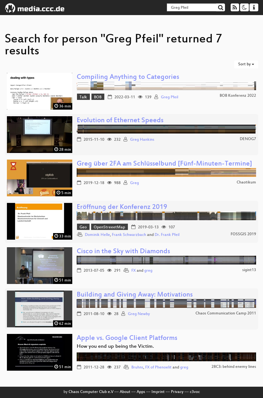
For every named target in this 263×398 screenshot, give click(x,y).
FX (133, 271)
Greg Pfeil (169, 97)
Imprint (158, 392)
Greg (134, 183)
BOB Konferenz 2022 (238, 96)
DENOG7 (248, 139)
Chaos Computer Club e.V (90, 392)
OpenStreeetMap (109, 227)
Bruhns (137, 367)
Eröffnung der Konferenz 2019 (122, 207)
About (125, 392)
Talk (83, 97)
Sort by (246, 64)
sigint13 (249, 270)
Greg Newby (139, 314)
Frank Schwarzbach (129, 235)
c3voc (195, 392)
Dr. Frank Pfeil (167, 235)
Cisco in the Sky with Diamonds (123, 252)
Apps (141, 392)
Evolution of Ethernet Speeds (120, 121)
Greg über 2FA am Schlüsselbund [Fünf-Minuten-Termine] (164, 164)
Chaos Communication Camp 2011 (225, 313)
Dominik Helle (97, 235)
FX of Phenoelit (158, 367)
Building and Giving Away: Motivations (135, 295)
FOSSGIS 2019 (243, 234)
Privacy (177, 392)
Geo (83, 227)
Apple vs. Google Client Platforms (127, 338)
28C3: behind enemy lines (233, 367)
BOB (97, 97)
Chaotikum (246, 182)
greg (148, 271)
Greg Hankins (142, 140)
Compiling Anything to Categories (128, 77)
